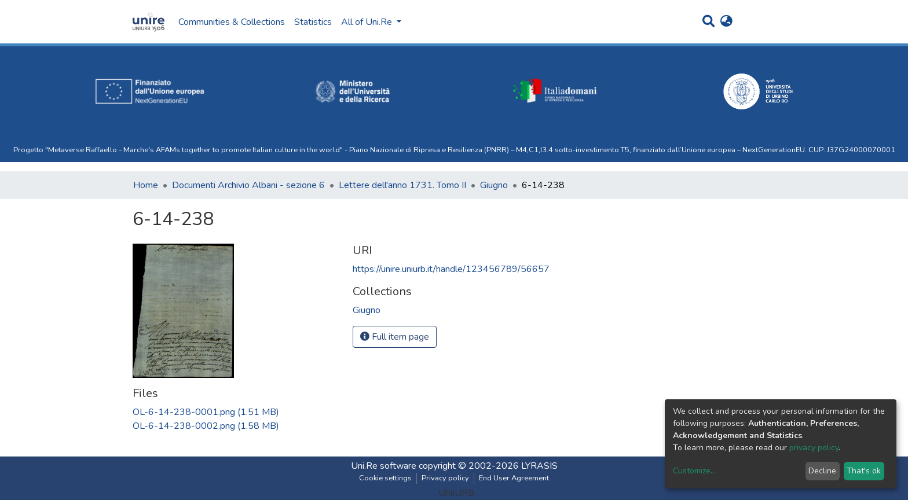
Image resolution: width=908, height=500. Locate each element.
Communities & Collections (231, 22)
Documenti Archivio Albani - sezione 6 (248, 185)
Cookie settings (385, 478)
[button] (726, 22)
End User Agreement (514, 478)
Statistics (313, 22)
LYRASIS (539, 465)
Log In (752, 22)
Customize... (694, 470)
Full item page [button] (394, 336)
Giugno (494, 185)
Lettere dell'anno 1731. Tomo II (402, 185)
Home (145, 185)
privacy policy (814, 447)
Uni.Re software (383, 465)
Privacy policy (445, 478)
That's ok (864, 470)
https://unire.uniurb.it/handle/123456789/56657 (451, 269)
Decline (822, 470)
